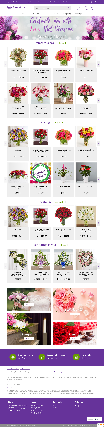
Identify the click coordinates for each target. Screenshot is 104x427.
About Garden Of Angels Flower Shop (18, 369)
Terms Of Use (65, 425)
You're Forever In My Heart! (63, 230)
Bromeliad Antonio (63, 186)
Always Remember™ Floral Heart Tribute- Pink (86, 274)
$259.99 (86, 279)
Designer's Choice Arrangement (40, 187)
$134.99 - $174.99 (40, 279)
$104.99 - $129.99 (40, 113)
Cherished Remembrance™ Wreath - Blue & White (18, 274)
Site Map (93, 425)
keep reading (58, 372)
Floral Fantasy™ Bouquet (18, 107)
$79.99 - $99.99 (63, 236)
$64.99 (63, 77)
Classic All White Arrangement (86, 230)
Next (98, 64)
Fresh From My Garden (18, 71)
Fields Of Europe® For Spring (86, 150)
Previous (5, 64)
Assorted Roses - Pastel (86, 107)
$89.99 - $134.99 (41, 77)
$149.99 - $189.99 (86, 236)
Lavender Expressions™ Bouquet (63, 107)
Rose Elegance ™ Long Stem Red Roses (41, 71)
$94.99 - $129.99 (86, 113)
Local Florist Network (85, 425)
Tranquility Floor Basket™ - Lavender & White (41, 274)
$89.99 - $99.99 (18, 113)
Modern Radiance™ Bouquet (18, 187)
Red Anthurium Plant (86, 186)
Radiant (18, 150)
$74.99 (63, 193)
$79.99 (86, 156)
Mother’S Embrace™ (86, 71)
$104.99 (18, 193)
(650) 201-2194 (13, 2)
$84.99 (86, 77)
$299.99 (18, 279)
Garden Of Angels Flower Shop (16, 8)
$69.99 (86, 193)
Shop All (62, 43)
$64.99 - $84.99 (18, 77)
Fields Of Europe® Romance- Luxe (40, 107)
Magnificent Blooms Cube (63, 71)
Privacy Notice (74, 425)
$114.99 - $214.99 (18, 156)
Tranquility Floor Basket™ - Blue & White (63, 274)
